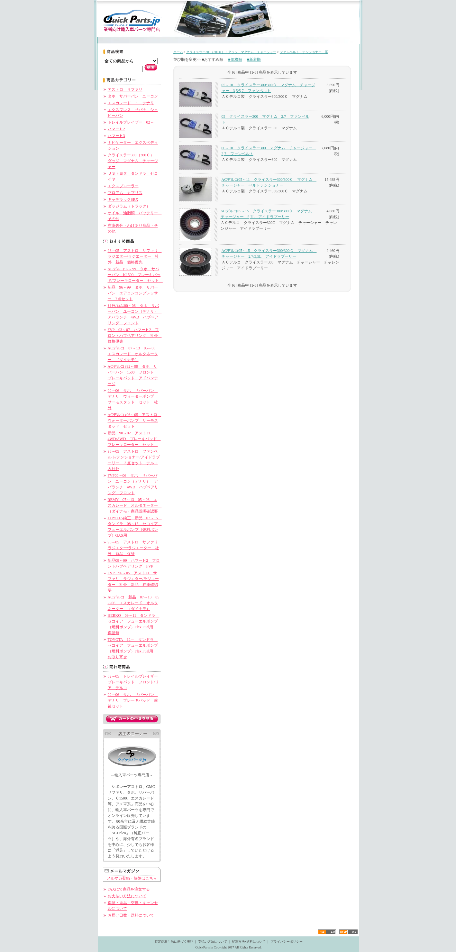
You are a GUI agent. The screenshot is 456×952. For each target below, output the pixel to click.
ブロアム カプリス (125, 192)
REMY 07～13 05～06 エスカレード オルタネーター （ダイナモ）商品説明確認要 (135, 505)
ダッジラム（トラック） (129, 206)
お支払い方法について (127, 896)
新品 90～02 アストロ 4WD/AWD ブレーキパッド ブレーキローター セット (134, 439)
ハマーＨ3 (116, 136)
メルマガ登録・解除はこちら (132, 878)
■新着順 (254, 59)
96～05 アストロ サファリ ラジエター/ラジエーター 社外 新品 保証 (135, 548)
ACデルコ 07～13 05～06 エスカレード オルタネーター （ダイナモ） (134, 354)
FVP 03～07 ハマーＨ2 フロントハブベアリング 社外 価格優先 (135, 336)
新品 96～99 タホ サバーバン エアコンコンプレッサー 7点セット (133, 293)
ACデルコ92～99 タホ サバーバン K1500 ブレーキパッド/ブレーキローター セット (135, 275)
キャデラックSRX (123, 199)
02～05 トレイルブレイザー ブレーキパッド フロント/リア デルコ (135, 682)
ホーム (178, 52)
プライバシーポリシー (286, 941)
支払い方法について (212, 941)
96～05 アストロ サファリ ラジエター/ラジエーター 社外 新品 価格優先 (135, 256)
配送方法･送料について (249, 941)
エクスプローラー (123, 186)
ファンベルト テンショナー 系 (304, 52)
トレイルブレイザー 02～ (131, 122)
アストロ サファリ (125, 89)
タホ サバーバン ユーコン (135, 96)
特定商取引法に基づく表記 (174, 941)
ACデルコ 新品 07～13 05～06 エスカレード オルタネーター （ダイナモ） (134, 603)
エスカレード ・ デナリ (131, 103)
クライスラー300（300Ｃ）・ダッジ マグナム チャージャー (133, 161)
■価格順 (235, 59)
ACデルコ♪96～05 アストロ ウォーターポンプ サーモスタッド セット (134, 420)
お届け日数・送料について (131, 915)
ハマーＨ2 (116, 129)
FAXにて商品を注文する (129, 889)
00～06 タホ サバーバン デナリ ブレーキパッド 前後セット (133, 700)
